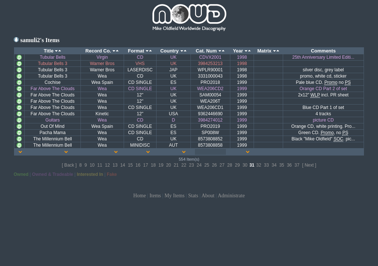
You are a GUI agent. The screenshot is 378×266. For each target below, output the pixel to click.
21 (176, 165)
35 (281, 165)
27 (222, 165)
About (208, 195)
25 (206, 165)
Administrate (231, 195)
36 (289, 165)
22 (183, 165)
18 (153, 165)
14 (122, 165)
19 (160, 165)
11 (99, 165)
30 (245, 165)
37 (297, 165)
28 (229, 165)
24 (199, 165)
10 (92, 165)
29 (237, 165)
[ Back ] (69, 165)
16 (137, 165)
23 (191, 165)
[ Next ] (309, 165)
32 (258, 165)
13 (115, 165)
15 (130, 165)
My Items (175, 195)
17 (145, 165)
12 (107, 165)
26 (214, 165)
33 (266, 165)
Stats (193, 195)
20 (168, 165)
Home (139, 195)
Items (155, 195)
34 (274, 165)
